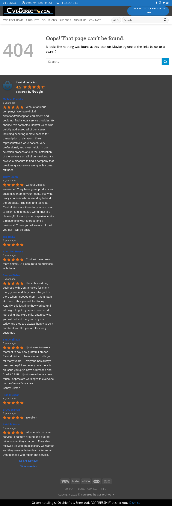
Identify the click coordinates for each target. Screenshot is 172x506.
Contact (95, 20)
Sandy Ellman (11, 339)
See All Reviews (28, 460)
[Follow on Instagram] (160, 2)
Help (104, 488)
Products (33, 20)
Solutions (49, 20)
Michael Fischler (13, 99)
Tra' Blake (9, 236)
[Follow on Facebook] (157, 2)
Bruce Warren (11, 409)
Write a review (28, 466)
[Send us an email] (167, 2)
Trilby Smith (10, 176)
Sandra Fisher (11, 275)
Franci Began (11, 394)
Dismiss (134, 503)
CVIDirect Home (13, 20)
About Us (80, 20)
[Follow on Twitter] (164, 2)
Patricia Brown (12, 424)
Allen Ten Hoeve (13, 251)
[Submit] (165, 20)
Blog (81, 488)
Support (65, 20)
